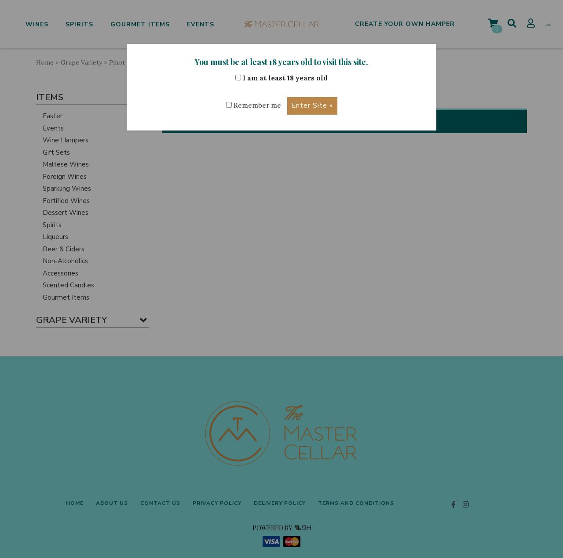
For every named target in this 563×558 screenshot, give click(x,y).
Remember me (253, 105)
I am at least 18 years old (281, 78)
